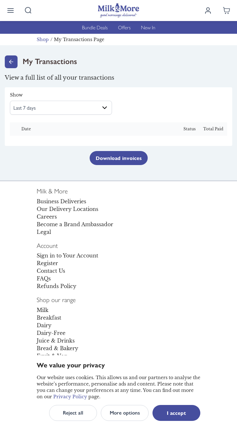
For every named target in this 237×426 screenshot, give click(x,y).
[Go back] (11, 61)
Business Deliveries (61, 201)
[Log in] (208, 10)
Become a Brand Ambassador (75, 224)
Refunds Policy (56, 286)
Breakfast (49, 317)
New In (148, 27)
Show (16, 94)
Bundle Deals (95, 27)
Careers (47, 216)
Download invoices (119, 158)
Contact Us (51, 271)
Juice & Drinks (56, 340)
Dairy (44, 325)
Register (47, 263)
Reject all (73, 413)
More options (125, 413)
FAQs (44, 278)
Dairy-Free (51, 333)
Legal (44, 232)
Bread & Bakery (57, 348)
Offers (124, 27)
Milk (42, 310)
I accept (176, 412)
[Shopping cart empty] (226, 10)
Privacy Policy (70, 397)
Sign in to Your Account (67, 255)
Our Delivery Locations (67, 209)
